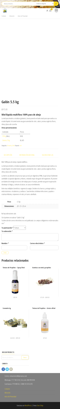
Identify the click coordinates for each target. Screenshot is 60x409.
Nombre (5, 243)
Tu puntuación (7, 228)
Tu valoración (7, 231)
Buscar (25, 357)
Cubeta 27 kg (6, 140)
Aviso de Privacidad (22, 16)
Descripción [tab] (8, 155)
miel (21, 145)
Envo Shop (40, 405)
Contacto (4, 16)
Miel (13, 145)
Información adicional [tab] (27, 155)
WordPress (28, 405)
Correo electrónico (37, 243)
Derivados (9, 145)
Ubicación (11, 16)
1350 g (4, 136)
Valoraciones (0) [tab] (47, 155)
